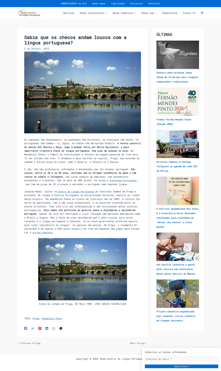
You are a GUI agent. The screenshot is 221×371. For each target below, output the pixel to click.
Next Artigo (138, 343)
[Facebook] (25, 328)
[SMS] (60, 328)
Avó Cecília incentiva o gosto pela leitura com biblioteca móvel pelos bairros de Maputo (176, 274)
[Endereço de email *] (181, 359)
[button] (98, 13)
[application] (110, 13)
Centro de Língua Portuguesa (76, 191)
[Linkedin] (46, 328)
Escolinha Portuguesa (123, 180)
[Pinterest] (39, 328)
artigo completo (43, 232)
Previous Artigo (29, 343)
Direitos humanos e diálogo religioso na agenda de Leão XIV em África (175, 171)
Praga (36, 318)
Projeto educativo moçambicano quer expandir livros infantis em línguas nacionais (176, 320)
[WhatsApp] (53, 328)
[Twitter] (32, 328)
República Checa (52, 318)
